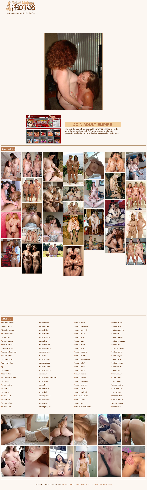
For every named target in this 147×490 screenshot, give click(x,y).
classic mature (7, 345)
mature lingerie (80, 356)
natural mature (116, 374)
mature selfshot (80, 399)
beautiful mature (7, 330)
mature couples (44, 363)
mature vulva (116, 359)
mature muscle (80, 370)
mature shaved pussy (82, 407)
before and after (7, 334)
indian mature (6, 385)
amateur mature (7, 323)
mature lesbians (80, 352)
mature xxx (115, 370)
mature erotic (43, 381)
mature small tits (117, 330)
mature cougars (44, 359)
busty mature (6, 337)
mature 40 (5, 392)
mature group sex (44, 407)
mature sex (78, 403)
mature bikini (43, 330)
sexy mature (116, 392)
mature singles (116, 323)
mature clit (42, 356)
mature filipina (43, 388)
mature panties (80, 377)
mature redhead (80, 392)
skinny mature (116, 396)
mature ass (5, 399)
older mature (116, 381)
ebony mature (6, 356)
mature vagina (116, 356)
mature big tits (43, 326)
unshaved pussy (117, 348)
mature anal (6, 396)
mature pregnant (80, 385)
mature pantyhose (81, 381)
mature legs (79, 348)
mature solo (115, 334)
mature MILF (79, 363)
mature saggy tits (81, 396)
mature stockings (117, 337)
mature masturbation (82, 359)
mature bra (42, 341)
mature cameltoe (44, 348)
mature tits (115, 345)
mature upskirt (116, 352)
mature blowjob (44, 337)
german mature (7, 363)
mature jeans (79, 334)
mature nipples (80, 374)
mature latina (79, 345)
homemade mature (8, 377)
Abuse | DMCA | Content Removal (75, 484)
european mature (7, 359)
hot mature (5, 381)
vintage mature (117, 403)
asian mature (6, 326)
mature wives (116, 367)
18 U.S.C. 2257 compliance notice (100, 484)
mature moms (79, 367)
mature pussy (79, 388)
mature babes (6, 403)
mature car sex (43, 352)
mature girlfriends (44, 396)
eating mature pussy (9, 352)
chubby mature (7, 341)
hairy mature (6, 374)
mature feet (42, 385)
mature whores (117, 363)
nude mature (116, 377)
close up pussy (7, 348)
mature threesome (118, 341)
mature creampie (44, 367)
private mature (116, 388)
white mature (116, 407)
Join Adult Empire (92, 124)
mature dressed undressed (48, 377)
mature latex (79, 341)
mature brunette (44, 345)
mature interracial (81, 330)
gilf (2, 367)
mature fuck (42, 392)
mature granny (43, 403)
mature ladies (79, 337)
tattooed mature (117, 399)
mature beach (43, 323)
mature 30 (5, 388)
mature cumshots (44, 370)
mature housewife (81, 326)
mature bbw (6, 407)
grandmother (6, 370)
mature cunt (42, 374)
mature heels (79, 323)
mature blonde (43, 334)
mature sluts (116, 326)
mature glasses (44, 399)
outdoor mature (117, 385)
